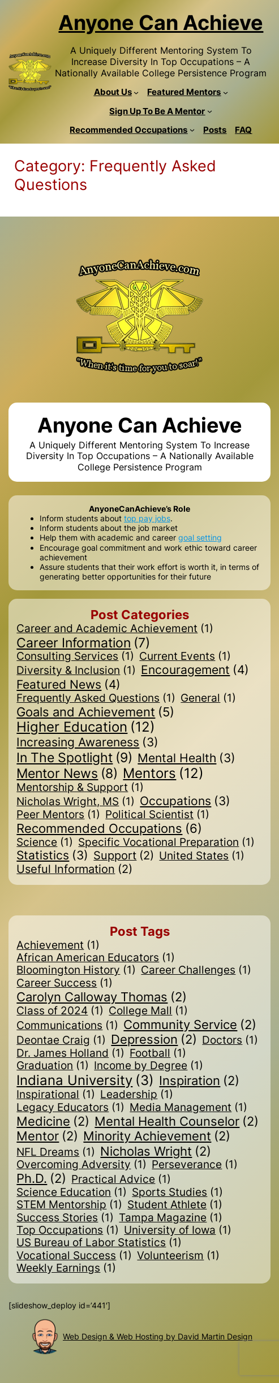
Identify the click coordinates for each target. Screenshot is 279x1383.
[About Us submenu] (136, 92)
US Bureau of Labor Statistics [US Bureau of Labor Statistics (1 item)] (99, 1243)
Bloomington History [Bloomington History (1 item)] (76, 970)
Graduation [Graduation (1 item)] (52, 1066)
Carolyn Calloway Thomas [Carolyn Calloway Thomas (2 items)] (101, 996)
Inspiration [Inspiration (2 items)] (199, 1080)
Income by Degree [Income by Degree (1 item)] (148, 1066)
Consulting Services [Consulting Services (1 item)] (75, 656)
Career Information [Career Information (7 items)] (83, 642)
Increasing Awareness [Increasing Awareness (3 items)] (87, 743)
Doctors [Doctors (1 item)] (230, 1040)
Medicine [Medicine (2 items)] (52, 1121)
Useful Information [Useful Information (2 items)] (74, 869)
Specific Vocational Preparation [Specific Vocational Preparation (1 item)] (166, 842)
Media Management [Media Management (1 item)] (188, 1107)
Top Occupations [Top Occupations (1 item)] (67, 1230)
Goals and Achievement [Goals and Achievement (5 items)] (95, 712)
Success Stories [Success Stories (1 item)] (65, 1218)
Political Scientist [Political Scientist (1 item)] (157, 815)
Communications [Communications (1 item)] (67, 1025)
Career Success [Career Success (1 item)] (64, 983)
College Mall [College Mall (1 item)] (148, 1011)
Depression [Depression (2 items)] (154, 1039)
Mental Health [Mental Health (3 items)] (186, 758)
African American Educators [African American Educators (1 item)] (95, 958)
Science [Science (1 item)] (44, 842)
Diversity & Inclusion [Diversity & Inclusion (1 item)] (76, 670)
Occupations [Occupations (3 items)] (185, 801)
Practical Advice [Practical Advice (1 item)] (121, 1179)
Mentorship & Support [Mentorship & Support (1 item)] (80, 787)
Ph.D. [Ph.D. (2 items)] (41, 1178)
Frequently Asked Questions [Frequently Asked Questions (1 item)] (95, 698)
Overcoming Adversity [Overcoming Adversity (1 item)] (81, 1165)
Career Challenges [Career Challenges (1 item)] (196, 970)
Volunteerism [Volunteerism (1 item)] (178, 1256)
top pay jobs (147, 518)
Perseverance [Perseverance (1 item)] (195, 1165)
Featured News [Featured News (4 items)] (68, 684)
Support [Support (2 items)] (123, 856)
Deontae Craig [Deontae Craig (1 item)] (61, 1040)
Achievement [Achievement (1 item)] (58, 945)
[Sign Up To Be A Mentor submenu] (209, 111)
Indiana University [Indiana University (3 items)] (85, 1081)
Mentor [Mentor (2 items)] (47, 1136)
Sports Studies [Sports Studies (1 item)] (177, 1192)
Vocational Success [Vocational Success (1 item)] (74, 1256)
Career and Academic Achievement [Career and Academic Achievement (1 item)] (114, 629)
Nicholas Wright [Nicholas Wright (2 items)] (155, 1151)
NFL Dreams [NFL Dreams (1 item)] (55, 1152)
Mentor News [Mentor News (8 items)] (67, 774)
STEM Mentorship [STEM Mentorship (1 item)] (69, 1205)
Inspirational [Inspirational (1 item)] (55, 1094)
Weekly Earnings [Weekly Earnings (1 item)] (66, 1268)
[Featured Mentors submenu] (225, 92)
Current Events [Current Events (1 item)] (185, 656)
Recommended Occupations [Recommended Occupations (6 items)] (109, 828)
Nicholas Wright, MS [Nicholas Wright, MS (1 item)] (75, 802)
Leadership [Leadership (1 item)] (136, 1094)
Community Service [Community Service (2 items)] (189, 1024)
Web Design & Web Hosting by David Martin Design (157, 1336)
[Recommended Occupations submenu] (192, 129)
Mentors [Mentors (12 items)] (163, 774)
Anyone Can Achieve (160, 22)
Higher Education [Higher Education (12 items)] (85, 727)
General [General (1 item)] (208, 698)
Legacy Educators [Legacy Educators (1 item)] (70, 1107)
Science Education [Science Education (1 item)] (71, 1192)
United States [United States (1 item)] (201, 856)
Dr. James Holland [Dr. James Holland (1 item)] (70, 1053)
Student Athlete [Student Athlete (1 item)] (174, 1205)
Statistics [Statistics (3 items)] (52, 856)
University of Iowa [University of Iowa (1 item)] (177, 1230)
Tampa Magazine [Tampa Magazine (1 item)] (170, 1218)
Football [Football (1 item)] (158, 1053)
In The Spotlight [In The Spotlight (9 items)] (74, 758)
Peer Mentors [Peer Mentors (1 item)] (58, 815)
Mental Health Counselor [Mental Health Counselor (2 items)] (177, 1121)
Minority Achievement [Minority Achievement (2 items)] (156, 1136)
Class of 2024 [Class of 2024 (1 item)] (60, 1011)
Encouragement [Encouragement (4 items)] (195, 670)
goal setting (200, 537)
